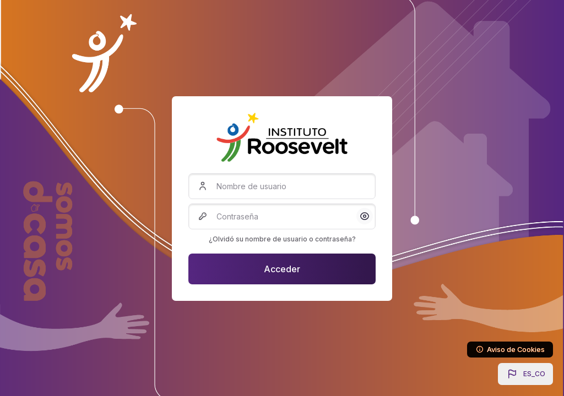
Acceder (282, 268)
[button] (525, 374)
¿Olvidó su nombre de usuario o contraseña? (282, 239)
